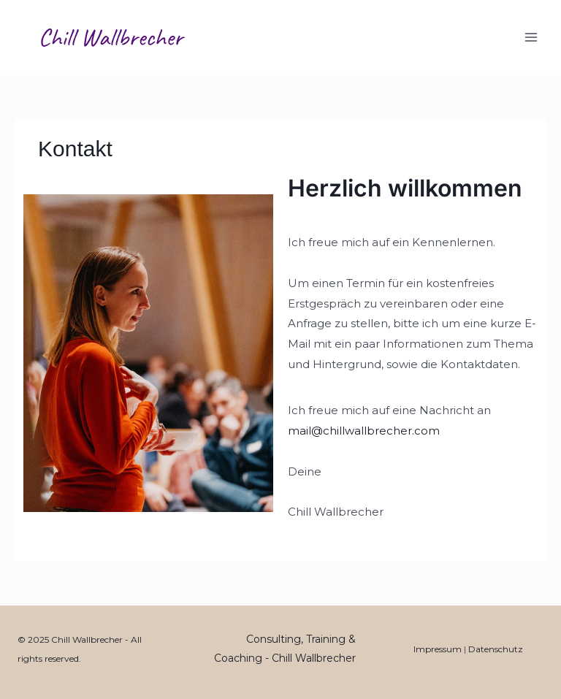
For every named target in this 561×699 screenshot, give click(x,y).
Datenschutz (495, 648)
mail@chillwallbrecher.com (364, 431)
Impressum (437, 648)
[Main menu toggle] (531, 37)
